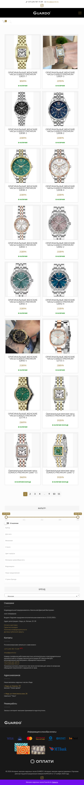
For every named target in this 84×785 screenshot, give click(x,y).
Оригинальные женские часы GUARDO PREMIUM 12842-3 (22, 302)
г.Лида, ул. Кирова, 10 (12, 686)
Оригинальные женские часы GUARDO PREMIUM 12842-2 (60, 245)
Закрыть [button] (55, 782)
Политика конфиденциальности (15, 630)
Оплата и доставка (10, 625)
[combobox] (42, 595)
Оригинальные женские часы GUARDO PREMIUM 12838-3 (22, 188)
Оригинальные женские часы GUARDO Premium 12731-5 (60, 358)
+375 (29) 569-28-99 (11, 662)
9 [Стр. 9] (49, 494)
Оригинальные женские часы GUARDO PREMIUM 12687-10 (60, 414)
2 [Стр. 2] (30, 494)
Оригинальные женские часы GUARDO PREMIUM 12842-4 (60, 302)
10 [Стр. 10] (54, 494)
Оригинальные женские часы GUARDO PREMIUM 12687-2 (60, 471)
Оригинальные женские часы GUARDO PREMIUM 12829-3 (60, 74)
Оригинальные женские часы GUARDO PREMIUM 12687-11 (22, 471)
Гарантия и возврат (11, 627)
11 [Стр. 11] (59, 494)
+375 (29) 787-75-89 (35, 2)
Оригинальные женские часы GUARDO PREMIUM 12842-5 (22, 358)
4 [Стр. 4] (39, 494)
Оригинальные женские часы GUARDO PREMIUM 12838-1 (22, 131)
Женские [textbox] (41, 596)
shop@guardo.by (53, 2)
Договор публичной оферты (14, 632)
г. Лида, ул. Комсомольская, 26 (15, 694)
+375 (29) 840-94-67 (11, 664)
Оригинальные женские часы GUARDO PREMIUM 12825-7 (22, 74)
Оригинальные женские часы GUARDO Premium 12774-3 (22, 415)
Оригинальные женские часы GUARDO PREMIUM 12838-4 (60, 188)
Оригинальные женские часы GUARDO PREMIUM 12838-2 (60, 131)
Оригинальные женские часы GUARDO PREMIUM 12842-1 (22, 245)
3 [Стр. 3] (34, 494)
